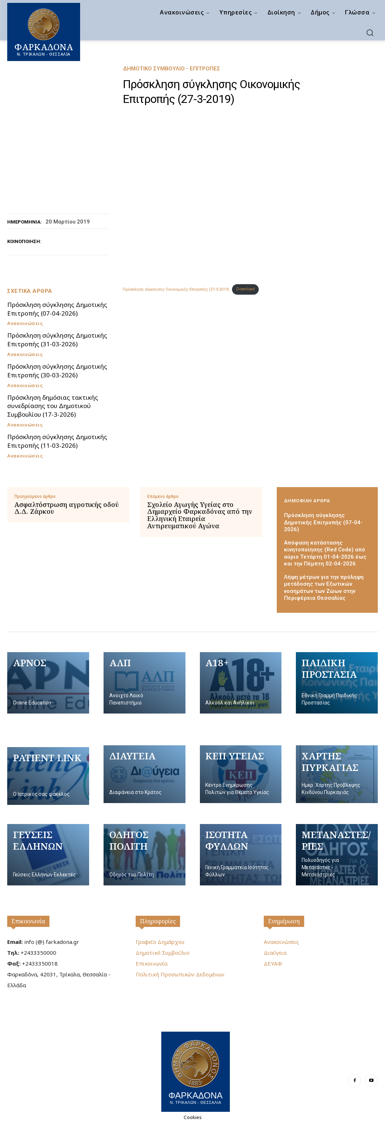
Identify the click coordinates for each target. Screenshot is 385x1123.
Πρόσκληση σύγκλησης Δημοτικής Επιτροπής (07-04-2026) (57, 308)
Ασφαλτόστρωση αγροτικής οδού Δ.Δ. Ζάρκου (66, 508)
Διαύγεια (275, 952)
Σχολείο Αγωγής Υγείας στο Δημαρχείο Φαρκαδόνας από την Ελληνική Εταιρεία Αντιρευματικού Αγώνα (199, 515)
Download (245, 289)
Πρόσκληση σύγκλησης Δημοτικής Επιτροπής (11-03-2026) (57, 441)
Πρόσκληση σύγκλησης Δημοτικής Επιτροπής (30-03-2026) (57, 370)
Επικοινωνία (28, 921)
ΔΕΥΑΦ (273, 963)
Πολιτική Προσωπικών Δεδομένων (180, 974)
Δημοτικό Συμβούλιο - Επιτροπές (171, 68)
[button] (370, 32)
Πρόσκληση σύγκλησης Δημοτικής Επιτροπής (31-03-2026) (57, 339)
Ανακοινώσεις (25, 323)
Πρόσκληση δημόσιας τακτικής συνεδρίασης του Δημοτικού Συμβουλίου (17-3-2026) (52, 406)
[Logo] (196, 1071)
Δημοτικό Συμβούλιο (162, 952)
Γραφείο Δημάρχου (160, 941)
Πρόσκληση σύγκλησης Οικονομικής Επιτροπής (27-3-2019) (176, 289)
